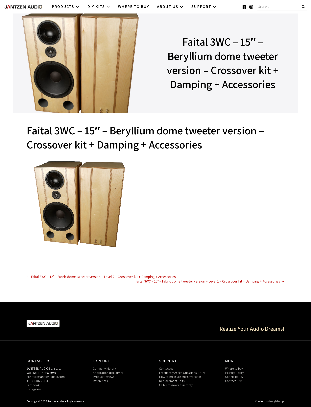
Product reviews (103, 377)
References (100, 381)
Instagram (34, 389)
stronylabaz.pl (276, 401)
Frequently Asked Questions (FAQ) (182, 373)
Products (65, 6)
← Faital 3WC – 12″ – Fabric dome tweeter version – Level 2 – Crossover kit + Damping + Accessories (101, 276)
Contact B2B (233, 381)
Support (203, 6)
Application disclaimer (108, 373)
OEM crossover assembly (176, 385)
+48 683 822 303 (37, 381)
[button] (307, 7)
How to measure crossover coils (180, 377)
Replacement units (172, 381)
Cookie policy (234, 377)
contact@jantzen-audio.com (46, 377)
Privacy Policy (234, 373)
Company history (104, 368)
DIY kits (98, 6)
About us (170, 6)
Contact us (166, 368)
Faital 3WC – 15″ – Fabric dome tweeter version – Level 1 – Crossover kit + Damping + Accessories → (209, 281)
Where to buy (133, 6)
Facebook (33, 385)
